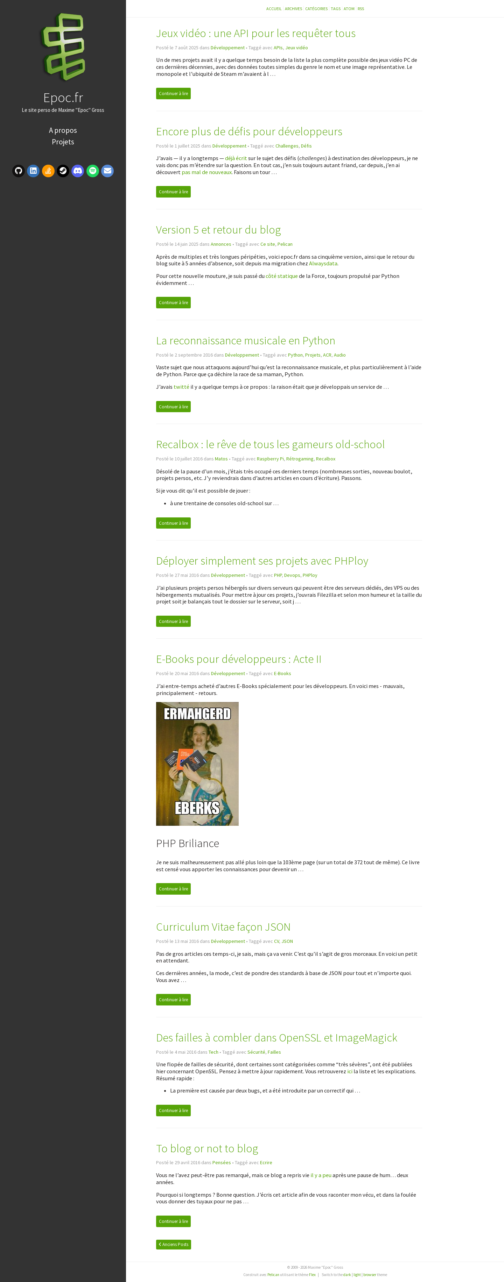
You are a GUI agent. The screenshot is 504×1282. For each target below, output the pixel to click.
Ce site (267, 244)
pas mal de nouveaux (207, 172)
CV (276, 941)
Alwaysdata (323, 263)
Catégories (316, 8)
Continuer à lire (173, 93)
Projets (63, 141)
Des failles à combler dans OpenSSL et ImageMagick (276, 1037)
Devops (292, 575)
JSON (287, 941)
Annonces (221, 244)
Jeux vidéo (296, 47)
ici (349, 1071)
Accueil (274, 8)
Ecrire (266, 1162)
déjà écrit (236, 158)
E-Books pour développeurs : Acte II (239, 659)
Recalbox (325, 459)
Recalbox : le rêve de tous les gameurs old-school (270, 444)
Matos (221, 459)
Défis (306, 146)
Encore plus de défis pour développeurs (249, 131)
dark (347, 1274)
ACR (327, 355)
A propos (63, 130)
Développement (228, 47)
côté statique (282, 275)
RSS (361, 8)
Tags (336, 8)
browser (369, 1274)
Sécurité (256, 1052)
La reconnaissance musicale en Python (245, 340)
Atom (349, 8)
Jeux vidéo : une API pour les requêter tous (256, 33)
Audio (340, 355)
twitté (181, 386)
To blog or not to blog (207, 1148)
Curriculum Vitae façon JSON (223, 926)
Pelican (285, 244)
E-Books (282, 673)
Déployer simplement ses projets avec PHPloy (262, 560)
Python (295, 355)
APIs (278, 47)
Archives (293, 8)
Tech (213, 1052)
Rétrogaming (300, 459)
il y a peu (320, 1175)
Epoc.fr (63, 97)
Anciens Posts (173, 1244)
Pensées (221, 1162)
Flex (312, 1274)
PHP (278, 575)
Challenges (287, 146)
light (357, 1274)
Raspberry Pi (270, 459)
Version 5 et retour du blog (218, 229)
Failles (274, 1052)
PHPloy (310, 575)
